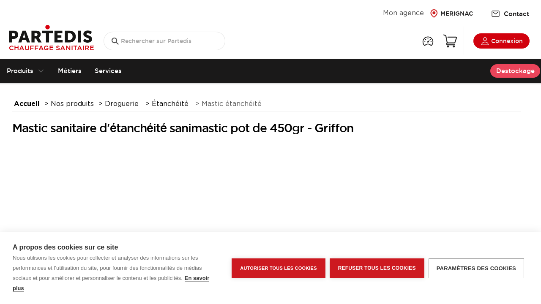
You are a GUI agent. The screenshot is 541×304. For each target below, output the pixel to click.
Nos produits (72, 104)
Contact (510, 13)
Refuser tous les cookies (377, 268)
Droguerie (123, 104)
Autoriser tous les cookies (278, 268)
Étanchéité (171, 104)
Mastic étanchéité (232, 104)
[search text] (164, 41)
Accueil (27, 104)
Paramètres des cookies (476, 268)
